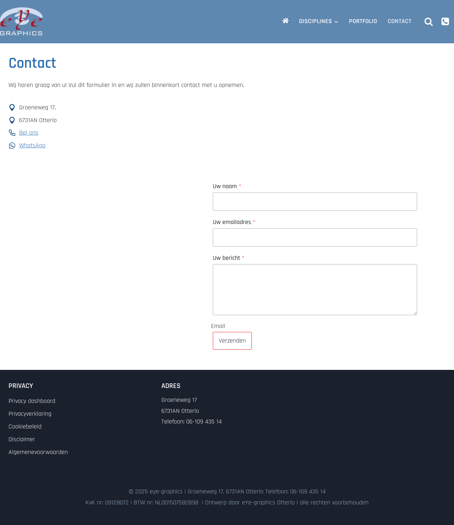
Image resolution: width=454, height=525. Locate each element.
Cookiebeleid (25, 426)
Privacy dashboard (32, 401)
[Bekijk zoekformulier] (428, 21)
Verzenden (232, 341)
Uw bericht (228, 258)
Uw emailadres (234, 222)
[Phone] (445, 21)
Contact (399, 21)
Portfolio (363, 21)
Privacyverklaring (30, 414)
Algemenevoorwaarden (38, 452)
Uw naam (227, 186)
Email (218, 325)
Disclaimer (22, 439)
